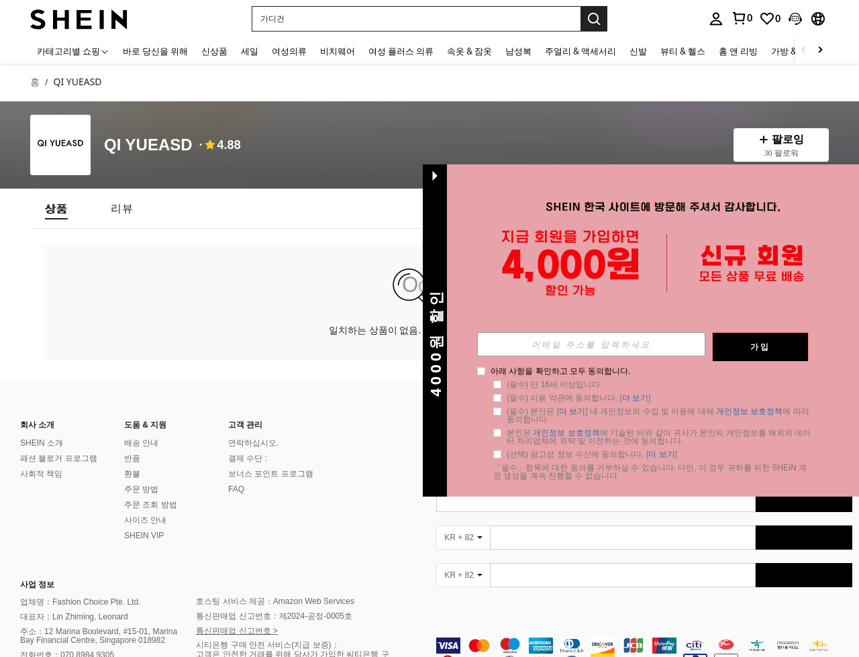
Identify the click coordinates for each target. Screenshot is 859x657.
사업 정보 (37, 584)
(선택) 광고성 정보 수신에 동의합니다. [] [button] (592, 454)
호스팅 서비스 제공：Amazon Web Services (275, 601)
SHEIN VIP (144, 535)
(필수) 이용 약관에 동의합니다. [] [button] (579, 398)
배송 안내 (141, 443)
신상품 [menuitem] (214, 51)
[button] (416, 19)
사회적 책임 (41, 473)
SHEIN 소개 (41, 443)
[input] (591, 344)
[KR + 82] (463, 537)
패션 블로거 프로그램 (58, 458)
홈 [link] (35, 82)
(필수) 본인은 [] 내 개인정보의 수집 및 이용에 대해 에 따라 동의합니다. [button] (659, 415)
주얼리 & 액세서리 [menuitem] (580, 51)
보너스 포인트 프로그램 (270, 473)
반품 (132, 458)
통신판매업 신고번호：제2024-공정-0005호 (274, 616)
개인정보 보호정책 (749, 411)
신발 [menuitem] (638, 51)
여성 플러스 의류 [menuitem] (401, 51)
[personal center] (716, 19)
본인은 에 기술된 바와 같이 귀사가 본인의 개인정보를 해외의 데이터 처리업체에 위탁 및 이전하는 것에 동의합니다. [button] (659, 437)
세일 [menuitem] (249, 51)
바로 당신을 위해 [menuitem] (155, 51)
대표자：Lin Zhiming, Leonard (74, 616)
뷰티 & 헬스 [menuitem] (682, 51)
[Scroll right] (820, 51)
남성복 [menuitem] (518, 51)
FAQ (236, 489)
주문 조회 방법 (150, 504)
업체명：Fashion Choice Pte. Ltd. (80, 602)
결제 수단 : (247, 458)
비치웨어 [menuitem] (337, 51)
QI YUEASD (148, 145)
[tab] (56, 208)
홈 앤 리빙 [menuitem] (738, 51)
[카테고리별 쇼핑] (73, 51)
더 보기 (635, 398)
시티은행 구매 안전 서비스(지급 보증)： (267, 645)
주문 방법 (141, 489)
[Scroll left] (804, 51)
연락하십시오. (253, 443)
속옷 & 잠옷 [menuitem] (469, 51)
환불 (132, 473)
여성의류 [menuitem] (289, 51)
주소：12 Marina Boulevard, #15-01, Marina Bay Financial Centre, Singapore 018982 (98, 636)
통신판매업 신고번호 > (237, 631)
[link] (741, 18)
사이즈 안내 (145, 520)
